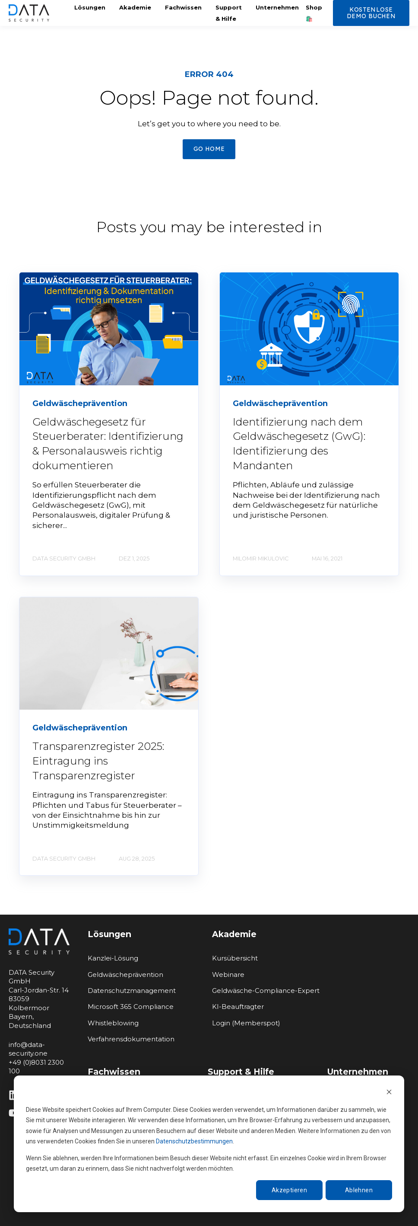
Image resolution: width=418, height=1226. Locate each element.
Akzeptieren (289, 1190)
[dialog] (209, 1144)
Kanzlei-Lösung (113, 958)
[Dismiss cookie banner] (389, 1093)
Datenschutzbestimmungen (194, 1141)
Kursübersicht (235, 958)
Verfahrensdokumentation (131, 1039)
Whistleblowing (113, 1023)
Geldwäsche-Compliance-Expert (266, 991)
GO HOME (209, 149)
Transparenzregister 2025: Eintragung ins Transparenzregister (98, 760)
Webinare (228, 975)
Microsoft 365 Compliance (131, 1007)
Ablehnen (359, 1190)
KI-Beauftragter (238, 1007)
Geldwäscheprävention (125, 975)
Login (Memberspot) (246, 1023)
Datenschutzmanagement (132, 991)
